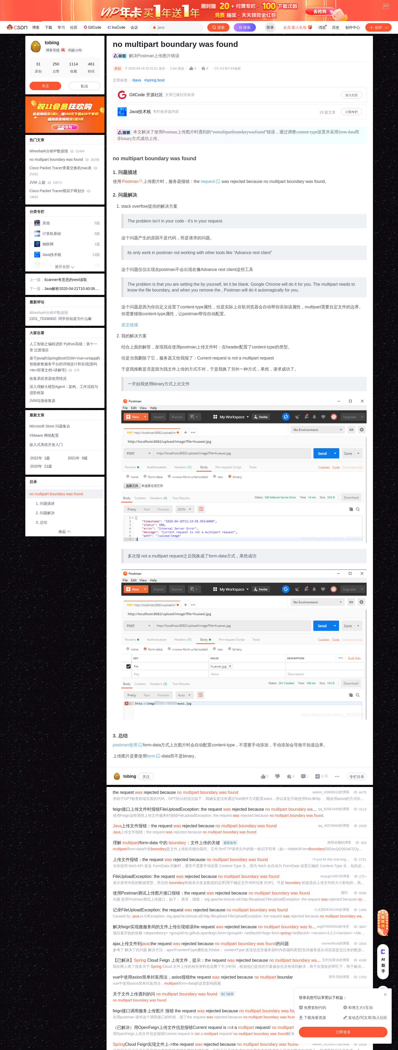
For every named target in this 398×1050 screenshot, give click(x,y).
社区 (74, 27)
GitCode (92, 27)
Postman (130, 181)
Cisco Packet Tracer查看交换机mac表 (64, 171)
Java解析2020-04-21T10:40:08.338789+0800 (72, 289)
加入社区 (351, 95)
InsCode (116, 27)
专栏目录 (356, 777)
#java (136, 80)
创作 (378, 27)
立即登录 (343, 1032)
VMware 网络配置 (44, 435)
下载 (48, 27)
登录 (270, 27)
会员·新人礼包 (298, 27)
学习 (61, 27)
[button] (60, 128)
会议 (134, 27)
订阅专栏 (351, 112)
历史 (335, 27)
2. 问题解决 (45, 513)
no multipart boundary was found (64, 159)
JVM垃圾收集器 (42, 400)
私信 (84, 86)
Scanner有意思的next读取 (65, 280)
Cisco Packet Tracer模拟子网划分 (60, 194)
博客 (36, 27)
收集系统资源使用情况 (48, 378)
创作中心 (352, 27)
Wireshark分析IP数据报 (57, 151)
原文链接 (129, 325)
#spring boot (154, 80)
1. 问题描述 (45, 503)
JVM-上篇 (46, 182)
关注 (146, 777)
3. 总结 (41, 522)
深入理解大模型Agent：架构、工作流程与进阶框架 (64, 390)
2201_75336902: (44, 319)
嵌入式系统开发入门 (46, 445)
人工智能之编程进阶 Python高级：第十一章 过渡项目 (63, 347)
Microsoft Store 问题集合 (50, 426)
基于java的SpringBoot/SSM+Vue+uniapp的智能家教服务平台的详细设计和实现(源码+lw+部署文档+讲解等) (65, 364)
